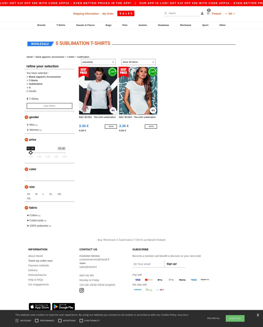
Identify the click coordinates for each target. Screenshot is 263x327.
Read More (183, 314)
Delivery (33, 265)
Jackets (142, 25)
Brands (41, 25)
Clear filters (49, 101)
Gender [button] (34, 112)
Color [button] (32, 164)
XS (28, 189)
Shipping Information (86, 13)
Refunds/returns (37, 270)
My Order (108, 13)
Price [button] (32, 135)
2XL (59, 189)
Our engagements (38, 279)
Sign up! (172, 259)
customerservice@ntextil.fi (94, 255)
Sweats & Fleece (85, 25)
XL (50, 189)
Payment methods (38, 260)
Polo (124, 25)
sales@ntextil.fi (88, 262)
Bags (108, 25)
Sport (205, 25)
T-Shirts (60, 25)
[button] (203, 13)
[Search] (180, 13)
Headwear (163, 25)
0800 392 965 (87, 270)
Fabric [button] (33, 203)
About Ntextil (35, 251)
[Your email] (148, 259)
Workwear (185, 25)
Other (222, 25)
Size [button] (32, 182)
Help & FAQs (35, 275)
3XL (29, 194)
